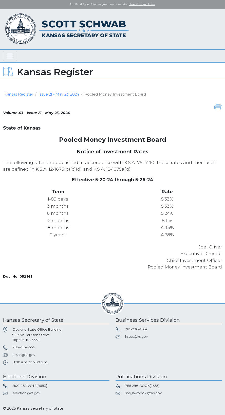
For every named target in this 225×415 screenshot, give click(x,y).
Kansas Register (18, 94)
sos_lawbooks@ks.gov (143, 393)
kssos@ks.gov (24, 355)
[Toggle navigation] (10, 56)
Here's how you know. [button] (142, 4)
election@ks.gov (26, 393)
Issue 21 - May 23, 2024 (59, 94)
